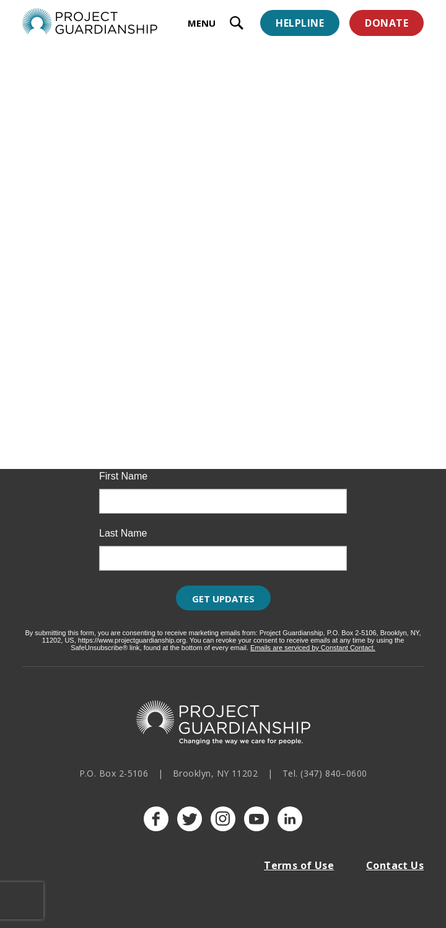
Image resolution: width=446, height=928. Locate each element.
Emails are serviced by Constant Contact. (312, 647)
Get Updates (223, 598)
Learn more (61, 337)
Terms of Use (299, 865)
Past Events (282, 308)
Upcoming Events (104, 308)
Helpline (300, 23)
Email (111, 419)
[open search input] (236, 24)
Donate (386, 23)
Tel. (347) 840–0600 (324, 773)
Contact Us (395, 865)
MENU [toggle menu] (202, 23)
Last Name (123, 533)
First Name (123, 476)
